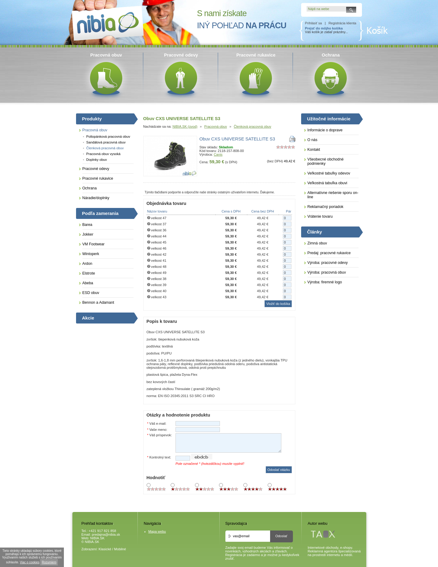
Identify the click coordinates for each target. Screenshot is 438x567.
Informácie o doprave (325, 130)
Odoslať (281, 536)
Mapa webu (157, 531)
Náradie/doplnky (95, 198)
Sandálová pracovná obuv (106, 142)
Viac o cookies (29, 562)
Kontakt (314, 149)
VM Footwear (93, 244)
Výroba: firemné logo (325, 282)
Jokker (87, 234)
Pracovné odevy (95, 169)
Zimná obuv (317, 243)
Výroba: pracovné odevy (328, 263)
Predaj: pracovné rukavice (329, 253)
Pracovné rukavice (97, 178)
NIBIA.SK (97, 538)
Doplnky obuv (96, 159)
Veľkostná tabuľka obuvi (327, 183)
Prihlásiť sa (313, 23)
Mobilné (120, 549)
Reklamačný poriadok (325, 207)
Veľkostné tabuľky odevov (329, 173)
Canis (218, 154)
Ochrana (89, 188)
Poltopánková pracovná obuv (108, 136)
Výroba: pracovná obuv (327, 272)
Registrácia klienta (342, 23)
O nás (313, 140)
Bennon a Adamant (98, 302)
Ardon (87, 263)
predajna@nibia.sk (106, 534)
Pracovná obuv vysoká (103, 154)
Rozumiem (49, 562)
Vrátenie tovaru (320, 216)
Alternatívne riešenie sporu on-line (333, 195)
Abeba (87, 283)
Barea (87, 225)
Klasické (105, 549)
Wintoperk (90, 254)
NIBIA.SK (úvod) (184, 126)
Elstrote (88, 273)
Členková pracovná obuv (252, 126)
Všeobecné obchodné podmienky (326, 161)
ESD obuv (90, 293)
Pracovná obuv (215, 126)
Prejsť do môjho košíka (324, 28)
